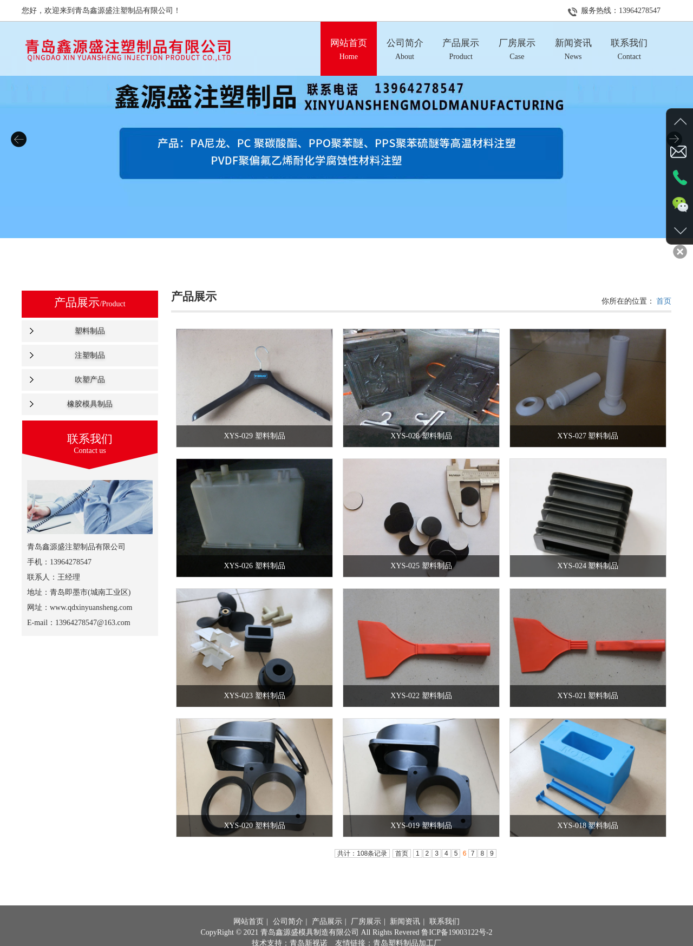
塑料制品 (90, 331)
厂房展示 (366, 938)
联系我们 (444, 938)
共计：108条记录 (362, 853)
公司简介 (288, 938)
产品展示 (327, 938)
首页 (663, 301)
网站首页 (248, 938)
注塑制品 (90, 355)
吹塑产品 (90, 380)
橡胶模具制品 (90, 404)
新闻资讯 (405, 938)
